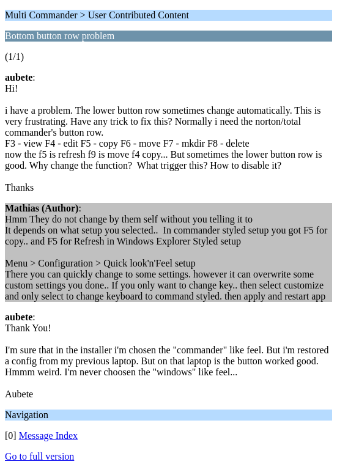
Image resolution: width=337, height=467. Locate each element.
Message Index (48, 435)
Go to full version (39, 456)
